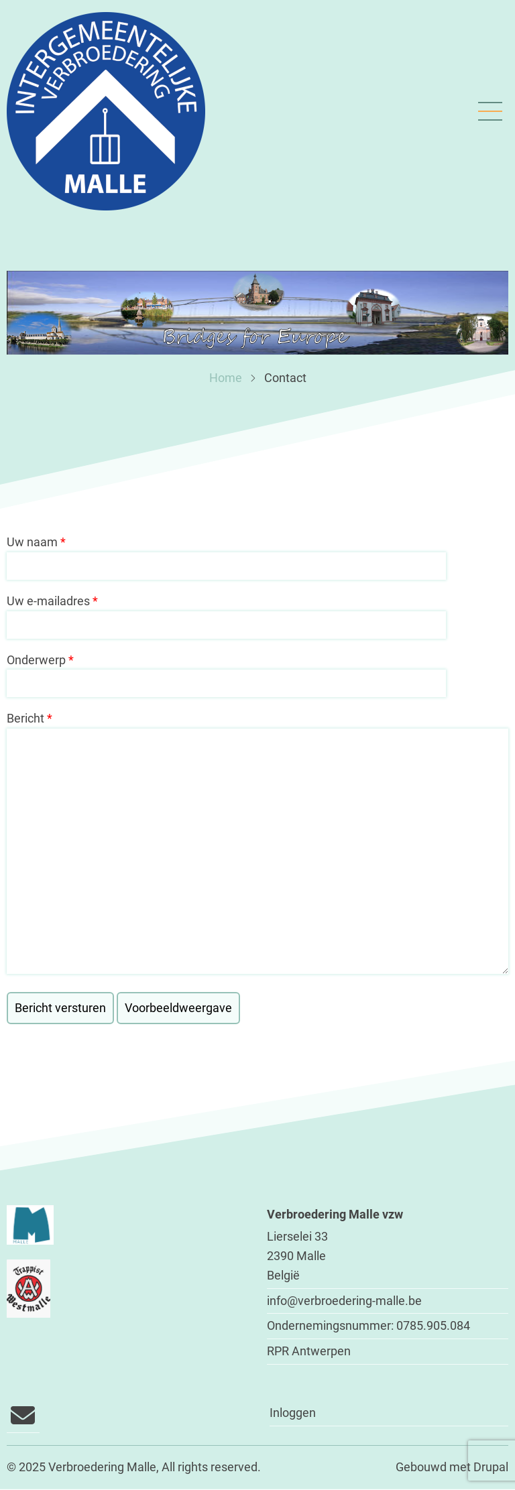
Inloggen (293, 1413)
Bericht (25, 718)
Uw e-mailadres (48, 601)
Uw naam (32, 542)
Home (225, 378)
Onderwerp (36, 660)
